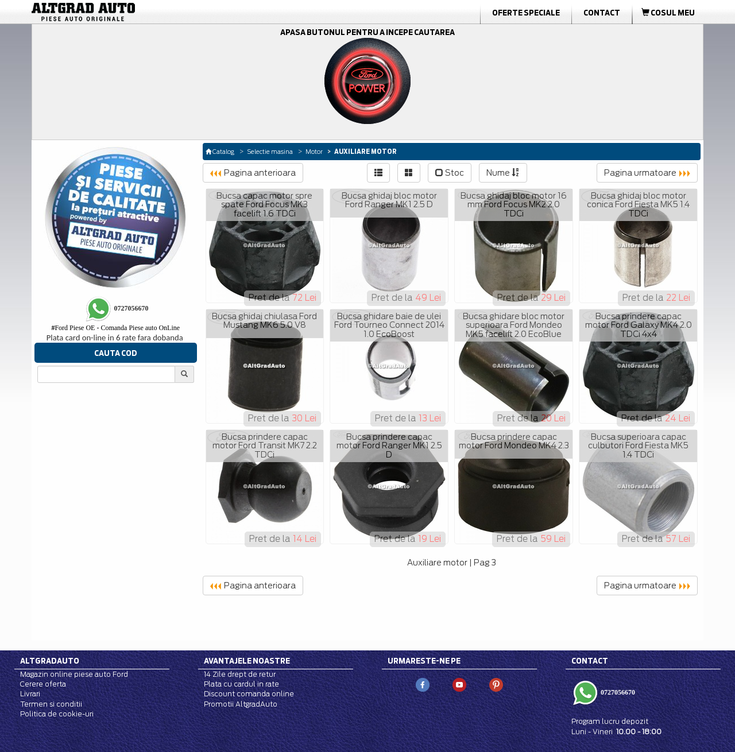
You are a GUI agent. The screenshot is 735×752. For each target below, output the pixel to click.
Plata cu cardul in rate (241, 684)
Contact (601, 12)
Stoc (449, 172)
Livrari (30, 693)
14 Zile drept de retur (240, 674)
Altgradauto (49, 660)
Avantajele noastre (247, 660)
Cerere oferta (43, 684)
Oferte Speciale (526, 12)
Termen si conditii (51, 704)
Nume (503, 172)
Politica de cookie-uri (57, 714)
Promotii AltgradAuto (240, 704)
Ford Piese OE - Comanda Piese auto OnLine (115, 328)
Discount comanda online (249, 693)
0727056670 (617, 692)
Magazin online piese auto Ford (74, 674)
